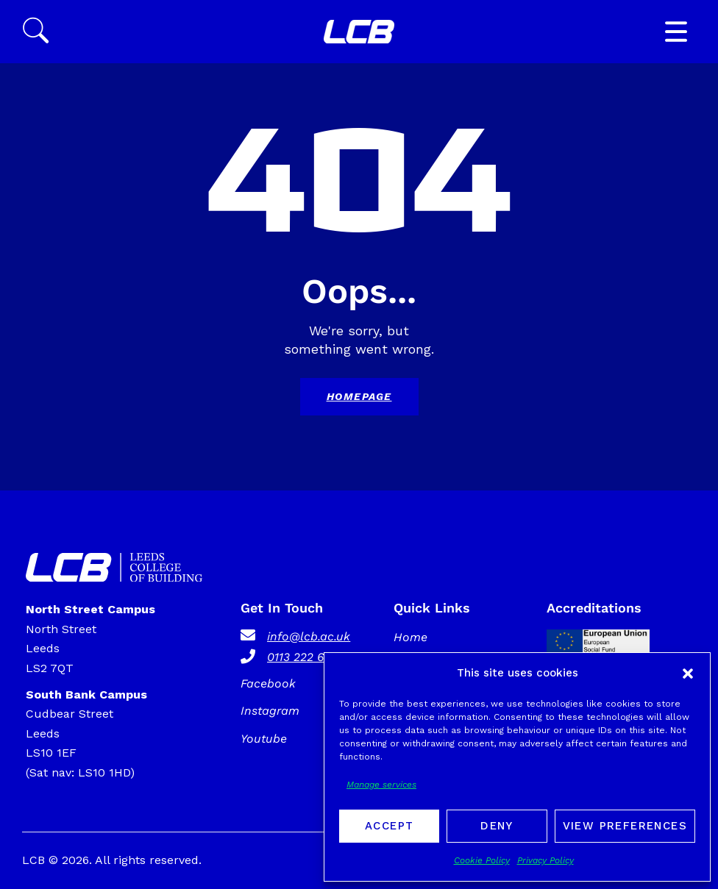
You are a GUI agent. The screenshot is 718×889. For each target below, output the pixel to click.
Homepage (359, 396)
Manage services (381, 784)
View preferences (625, 825)
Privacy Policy (545, 860)
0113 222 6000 (306, 657)
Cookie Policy (482, 860)
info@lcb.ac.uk (308, 636)
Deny (496, 825)
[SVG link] (359, 32)
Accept (389, 825)
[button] (687, 673)
